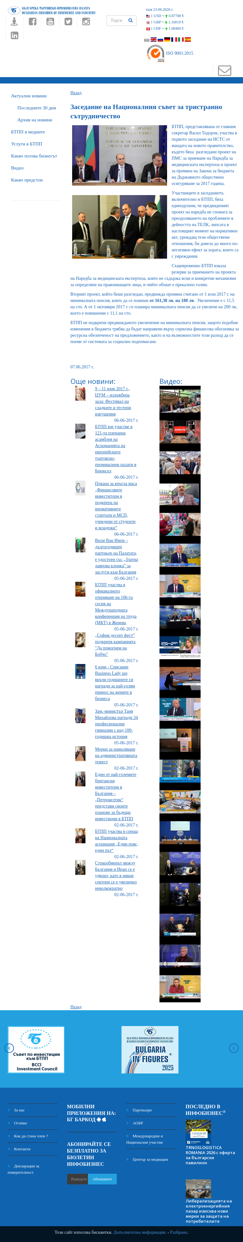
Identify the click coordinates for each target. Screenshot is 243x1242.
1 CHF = (165, 28)
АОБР (134, 1123)
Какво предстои (27, 179)
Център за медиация (147, 1159)
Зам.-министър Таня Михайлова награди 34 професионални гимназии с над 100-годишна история (116, 724)
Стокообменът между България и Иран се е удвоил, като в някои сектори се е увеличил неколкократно (116, 876)
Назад (76, 92)
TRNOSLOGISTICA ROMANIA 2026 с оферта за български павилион (210, 1155)
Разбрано (178, 1232)
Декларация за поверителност (23, 1169)
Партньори (139, 1110)
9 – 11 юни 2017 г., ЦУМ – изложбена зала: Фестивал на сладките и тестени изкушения (113, 401)
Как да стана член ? (28, 1136)
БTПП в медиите (28, 131)
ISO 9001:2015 (169, 53)
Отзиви (17, 1123)
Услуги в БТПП (26, 143)
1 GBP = (165, 22)
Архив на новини (34, 119)
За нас (16, 1110)
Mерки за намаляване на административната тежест (116, 755)
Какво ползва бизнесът (34, 155)
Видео (17, 167)
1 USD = (165, 16)
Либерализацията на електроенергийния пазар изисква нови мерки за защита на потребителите (209, 1211)
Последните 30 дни (36, 107)
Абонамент (102, 1179)
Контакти (19, 1149)
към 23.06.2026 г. (159, 9)
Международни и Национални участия (144, 1139)
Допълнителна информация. (139, 1232)
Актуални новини (29, 95)
